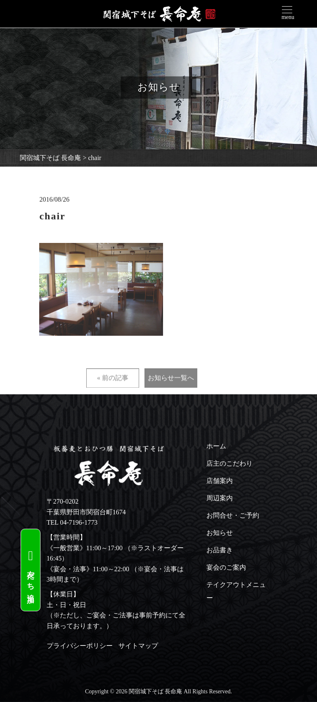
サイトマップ (138, 645)
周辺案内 (219, 498)
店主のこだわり (229, 463)
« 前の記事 (112, 390)
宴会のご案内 (226, 567)
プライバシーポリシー (80, 645)
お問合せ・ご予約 (232, 515)
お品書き (219, 550)
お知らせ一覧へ (171, 390)
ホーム (216, 446)
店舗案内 (219, 480)
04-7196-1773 (79, 522)
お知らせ (219, 532)
